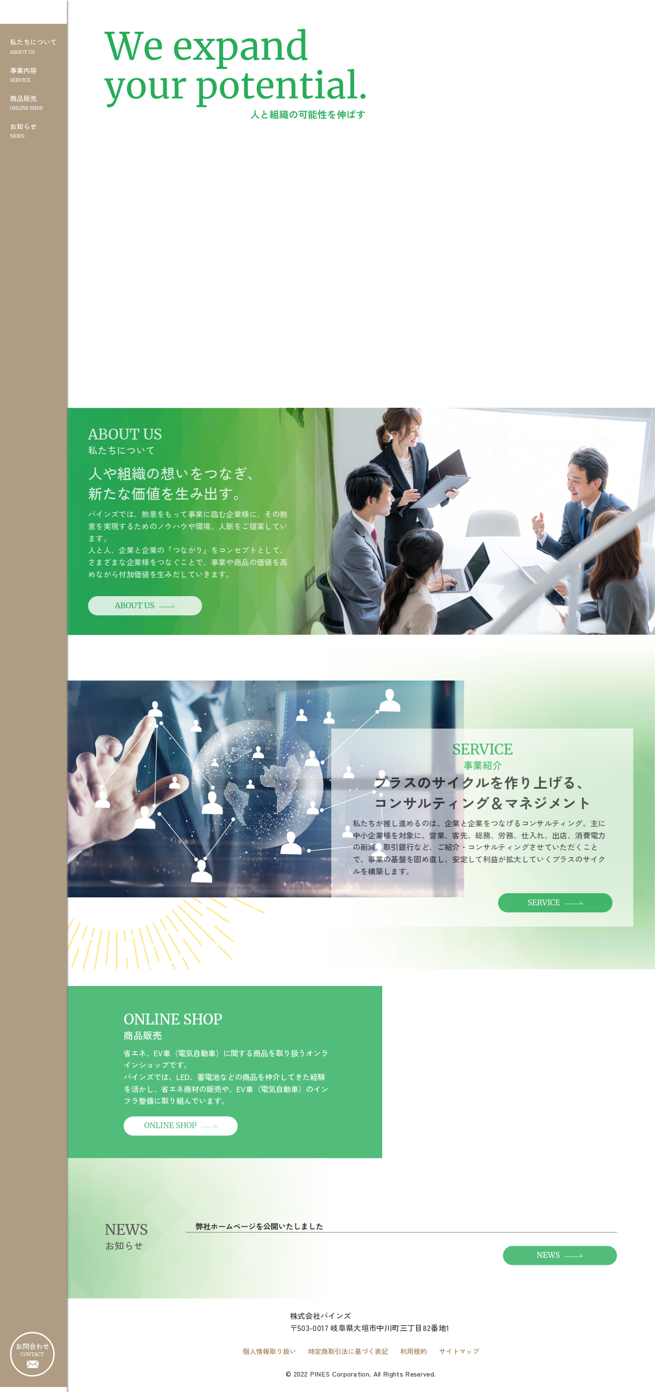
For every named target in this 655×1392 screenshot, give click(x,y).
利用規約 (413, 1356)
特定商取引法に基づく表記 (348, 1356)
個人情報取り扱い (269, 1356)
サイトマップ (459, 1356)
